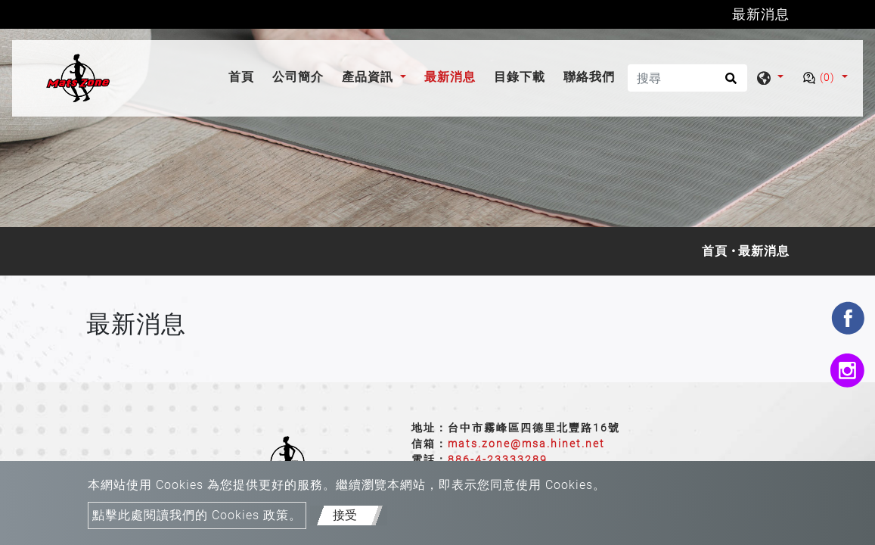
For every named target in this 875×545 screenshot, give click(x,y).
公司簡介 (298, 77)
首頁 (244, 76)
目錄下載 (519, 77)
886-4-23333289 (498, 459)
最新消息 (450, 77)
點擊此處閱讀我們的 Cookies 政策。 (197, 515)
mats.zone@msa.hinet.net (526, 444)
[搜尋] (687, 78)
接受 (345, 515)
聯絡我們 (589, 77)
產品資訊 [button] (369, 77)
